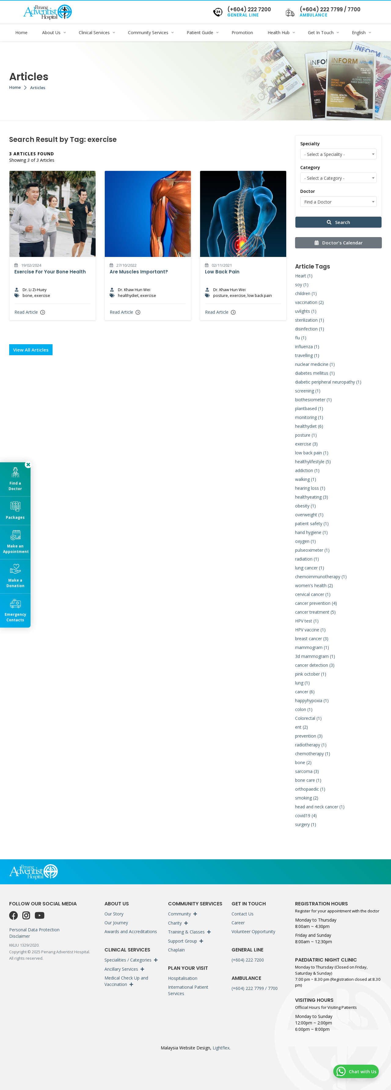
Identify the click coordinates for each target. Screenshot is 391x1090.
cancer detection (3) (314, 665)
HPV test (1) (307, 621)
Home (15, 87)
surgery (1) (305, 824)
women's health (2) (314, 585)
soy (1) (302, 284)
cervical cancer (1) (313, 594)
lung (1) (302, 683)
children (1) (306, 293)
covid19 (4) (306, 815)
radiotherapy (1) (311, 745)
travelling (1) (307, 355)
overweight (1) (309, 515)
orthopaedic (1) (310, 789)
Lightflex (220, 1048)
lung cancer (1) (309, 568)
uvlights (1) (305, 311)
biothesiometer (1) (313, 399)
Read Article (29, 312)
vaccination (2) (309, 302)
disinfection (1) (309, 329)
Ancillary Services (121, 969)
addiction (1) (307, 470)
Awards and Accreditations (130, 931)
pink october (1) (310, 674)
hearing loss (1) (310, 488)
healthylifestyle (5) (313, 461)
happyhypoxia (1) (312, 700)
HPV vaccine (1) (310, 630)
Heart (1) (303, 276)
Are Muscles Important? (139, 272)
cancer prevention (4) (316, 603)
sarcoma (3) (307, 771)
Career (238, 923)
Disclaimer (19, 936)
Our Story (113, 914)
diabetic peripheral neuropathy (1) (328, 382)
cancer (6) (305, 692)
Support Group (182, 941)
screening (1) (307, 391)
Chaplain (176, 950)
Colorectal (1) (308, 718)
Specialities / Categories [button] (128, 960)
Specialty (310, 143)
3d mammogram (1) (315, 656)
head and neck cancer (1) (320, 807)
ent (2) (301, 727)
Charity (175, 923)
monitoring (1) (309, 417)
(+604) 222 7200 (248, 960)
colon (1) (303, 709)
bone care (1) (308, 780)
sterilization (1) (309, 320)
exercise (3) (306, 444)
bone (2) (303, 762)
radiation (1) (307, 559)
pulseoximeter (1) (312, 550)
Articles (37, 87)
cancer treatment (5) (315, 612)
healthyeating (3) (311, 497)
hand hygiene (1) (311, 532)
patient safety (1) (312, 523)
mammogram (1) (312, 647)
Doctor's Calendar (339, 243)
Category (310, 167)
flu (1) (300, 338)
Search (338, 222)
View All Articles (31, 350)
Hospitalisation (182, 978)
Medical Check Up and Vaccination (126, 981)
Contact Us (243, 914)
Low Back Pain (222, 272)
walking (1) (305, 479)
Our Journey (116, 923)
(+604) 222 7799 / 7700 (255, 988)
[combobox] (338, 154)
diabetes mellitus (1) (315, 373)
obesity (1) (305, 506)
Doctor (307, 191)
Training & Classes (186, 932)
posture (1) (306, 435)
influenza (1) (307, 346)
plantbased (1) (309, 408)
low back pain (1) (311, 453)
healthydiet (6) (309, 426)
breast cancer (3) (311, 638)
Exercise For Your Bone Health (50, 272)
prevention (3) (309, 736)
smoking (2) (306, 798)
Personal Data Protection (34, 930)
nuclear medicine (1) (315, 364)
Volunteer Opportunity (253, 931)
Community (179, 914)
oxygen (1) (305, 541)
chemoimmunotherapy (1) (321, 576)
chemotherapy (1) (312, 753)
